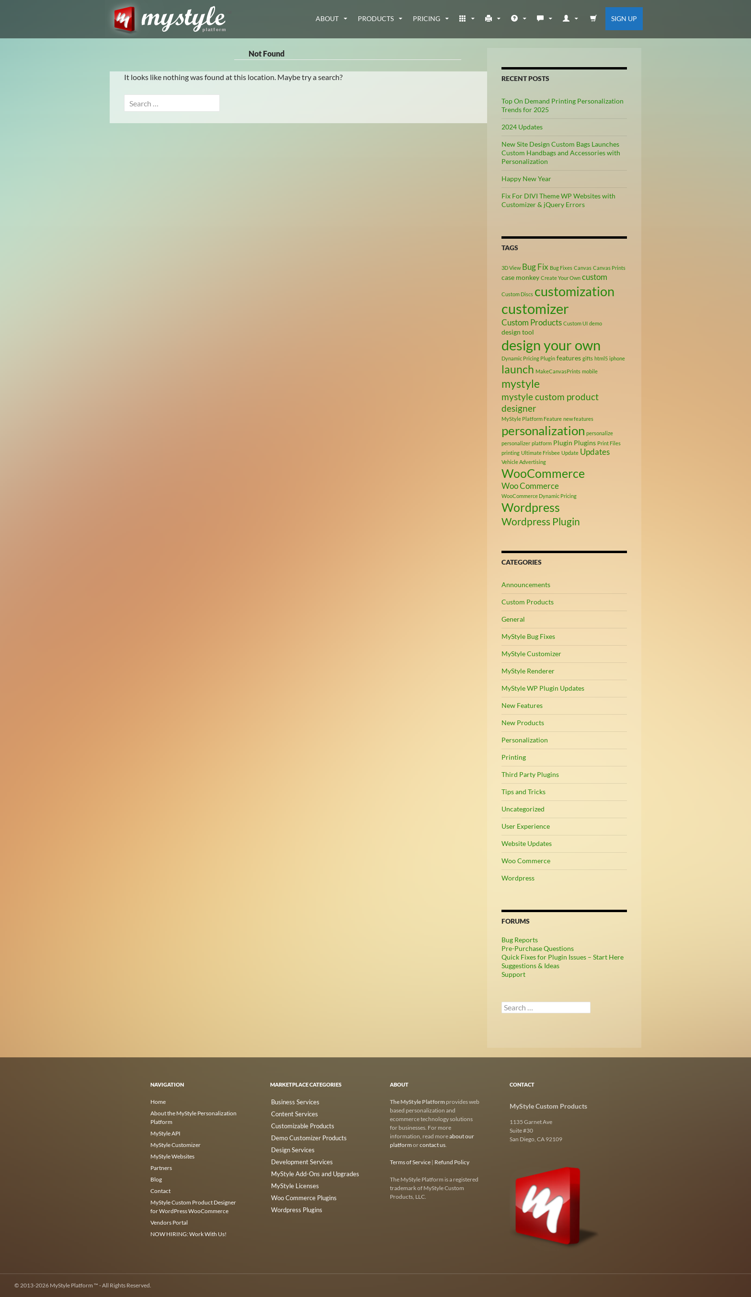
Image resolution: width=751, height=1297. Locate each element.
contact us (432, 1144)
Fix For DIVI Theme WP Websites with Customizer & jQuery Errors (558, 200)
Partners (161, 1167)
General (513, 619)
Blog (156, 1179)
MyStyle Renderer (528, 671)
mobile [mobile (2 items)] (590, 371)
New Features (522, 705)
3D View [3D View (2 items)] (511, 268)
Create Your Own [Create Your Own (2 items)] (560, 278)
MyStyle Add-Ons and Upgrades (310, 1170)
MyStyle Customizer (531, 653)
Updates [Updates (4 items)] (595, 452)
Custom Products (527, 602)
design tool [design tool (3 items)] (517, 332)
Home (158, 1101)
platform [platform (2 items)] (542, 443)
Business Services (292, 1101)
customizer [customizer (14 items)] (535, 308)
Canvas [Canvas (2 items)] (583, 268)
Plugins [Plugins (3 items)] (585, 443)
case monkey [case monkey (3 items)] (520, 277)
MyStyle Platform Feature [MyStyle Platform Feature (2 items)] (531, 419)
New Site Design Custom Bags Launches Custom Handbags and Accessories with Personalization (560, 152)
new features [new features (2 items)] (578, 419)
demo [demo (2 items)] (595, 323)
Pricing (426, 18)
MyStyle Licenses (291, 1182)
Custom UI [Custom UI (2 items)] (575, 323)
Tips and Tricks (523, 791)
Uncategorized (523, 809)
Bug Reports (519, 940)
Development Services (298, 1159)
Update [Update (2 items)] (570, 453)
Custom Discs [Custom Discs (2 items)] (517, 294)
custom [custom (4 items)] (594, 277)
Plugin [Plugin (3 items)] (562, 443)
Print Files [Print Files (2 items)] (609, 443)
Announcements (525, 584)
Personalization (524, 740)
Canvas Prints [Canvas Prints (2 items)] (609, 268)
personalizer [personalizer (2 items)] (515, 443)
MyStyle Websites (172, 1156)
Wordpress (518, 878)
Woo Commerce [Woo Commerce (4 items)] (530, 486)
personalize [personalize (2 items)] (599, 433)
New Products (522, 722)
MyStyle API (165, 1133)
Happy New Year (526, 178)
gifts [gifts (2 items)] (587, 358)
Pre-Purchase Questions (537, 948)
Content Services (291, 1113)
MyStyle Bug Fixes (528, 636)
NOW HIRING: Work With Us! (188, 1234)
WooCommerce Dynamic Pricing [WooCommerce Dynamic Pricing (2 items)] (539, 496)
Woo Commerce (525, 861)
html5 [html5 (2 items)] (601, 358)
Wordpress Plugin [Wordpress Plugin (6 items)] (540, 521)
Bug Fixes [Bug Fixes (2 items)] (561, 268)
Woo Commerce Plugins (300, 1193)
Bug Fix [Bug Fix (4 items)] (535, 267)
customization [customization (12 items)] (574, 291)
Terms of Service (410, 1162)
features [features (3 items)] (569, 358)
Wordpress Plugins (294, 1205)
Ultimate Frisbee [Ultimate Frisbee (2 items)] (540, 453)
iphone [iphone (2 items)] (617, 358)
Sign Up (624, 18)
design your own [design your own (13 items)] (551, 345)
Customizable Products (299, 1124)
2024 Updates (522, 127)
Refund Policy (451, 1162)
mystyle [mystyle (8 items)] (520, 383)
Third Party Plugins (530, 774)
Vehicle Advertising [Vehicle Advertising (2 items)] (523, 462)
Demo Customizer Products (305, 1136)
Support (513, 974)
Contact (160, 1190)
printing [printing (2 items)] (510, 453)
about (327, 18)
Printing (513, 757)
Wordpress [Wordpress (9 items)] (530, 507)
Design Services (289, 1147)
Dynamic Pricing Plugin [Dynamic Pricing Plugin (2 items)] (528, 358)
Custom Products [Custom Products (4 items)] (531, 322)
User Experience (525, 826)
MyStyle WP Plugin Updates (542, 688)
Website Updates (526, 843)
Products (376, 18)
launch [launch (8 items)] (517, 369)
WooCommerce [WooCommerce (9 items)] (543, 473)
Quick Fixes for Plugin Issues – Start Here (562, 957)
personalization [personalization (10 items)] (543, 430)
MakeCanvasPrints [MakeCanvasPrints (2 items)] (557, 371)
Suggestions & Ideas (530, 965)
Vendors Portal (169, 1222)
